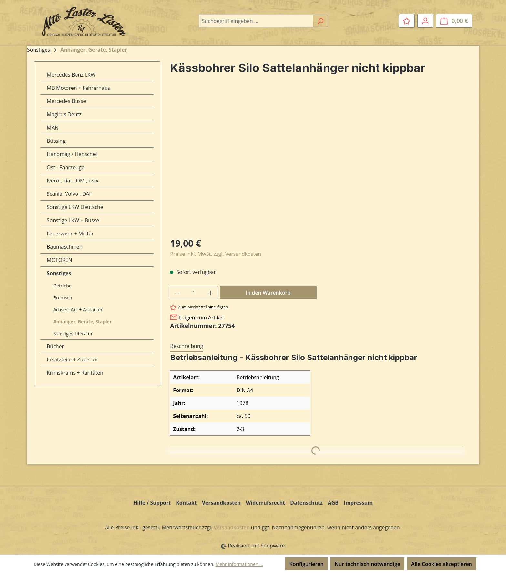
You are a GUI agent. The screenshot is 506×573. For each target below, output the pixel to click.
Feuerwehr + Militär (70, 233)
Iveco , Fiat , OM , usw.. (74, 180)
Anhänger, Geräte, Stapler (82, 321)
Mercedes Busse (66, 101)
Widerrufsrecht (265, 502)
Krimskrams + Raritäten (75, 372)
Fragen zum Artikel (200, 317)
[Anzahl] (193, 292)
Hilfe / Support (152, 502)
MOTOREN (59, 260)
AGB (333, 502)
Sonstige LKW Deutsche (75, 207)
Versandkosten (221, 502)
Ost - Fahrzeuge (66, 167)
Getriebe (62, 286)
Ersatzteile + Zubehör (72, 359)
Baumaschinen (65, 246)
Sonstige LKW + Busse (73, 220)
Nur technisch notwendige (367, 564)
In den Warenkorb (268, 292)
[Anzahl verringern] (177, 292)
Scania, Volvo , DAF (69, 193)
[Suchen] (320, 21)
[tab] (186, 346)
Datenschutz (306, 502)
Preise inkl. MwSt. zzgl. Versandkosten (215, 253)
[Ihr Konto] (425, 20)
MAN (53, 127)
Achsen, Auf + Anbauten (78, 310)
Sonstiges (59, 273)
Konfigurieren (306, 564)
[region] (316, 161)
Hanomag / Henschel (72, 154)
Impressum (358, 502)
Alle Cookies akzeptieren (441, 564)
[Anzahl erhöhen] (211, 292)
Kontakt (186, 502)
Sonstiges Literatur (73, 333)
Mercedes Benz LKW (71, 74)
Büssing (56, 140)
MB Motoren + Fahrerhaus (78, 87)
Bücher (55, 346)
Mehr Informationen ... (239, 564)
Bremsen (62, 298)
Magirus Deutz (64, 114)
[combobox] (256, 21)
